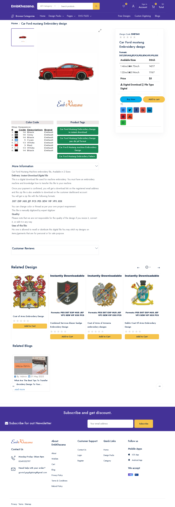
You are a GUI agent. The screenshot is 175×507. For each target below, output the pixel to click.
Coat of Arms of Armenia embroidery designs (100, 320)
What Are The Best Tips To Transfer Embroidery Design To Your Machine (29, 377)
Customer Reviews (23, 248)
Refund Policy (57, 480)
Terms (20, 498)
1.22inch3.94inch (129, 72)
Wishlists (55, 453)
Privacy (14, 498)
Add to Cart (30, 321)
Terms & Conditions (59, 475)
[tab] (22, 37)
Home (105, 444)
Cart (53, 459)
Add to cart (154, 99)
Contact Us (82, 444)
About (54, 448)
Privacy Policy (57, 470)
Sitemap (28, 498)
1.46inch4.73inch (129, 66)
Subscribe (143, 418)
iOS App (133, 449)
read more (20, 384)
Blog (53, 464)
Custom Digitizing (143, 16)
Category (107, 455)
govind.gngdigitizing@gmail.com (33, 467)
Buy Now (131, 99)
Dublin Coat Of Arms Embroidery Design (141, 320)
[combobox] (48, 6)
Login (80, 450)
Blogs (157, 16)
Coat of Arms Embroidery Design (29, 312)
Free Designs (124, 16)
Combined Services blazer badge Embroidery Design (67, 320)
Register (81, 455)
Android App (135, 454)
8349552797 (24, 456)
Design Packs (108, 450)
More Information (22, 166)
